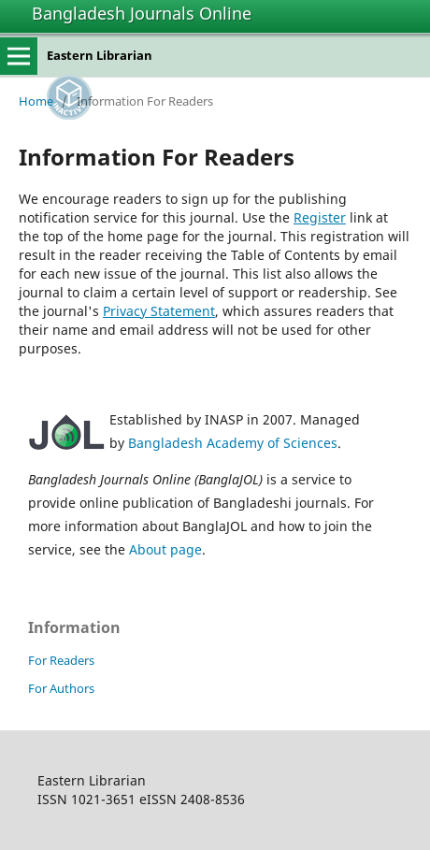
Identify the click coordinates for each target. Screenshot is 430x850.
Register (320, 217)
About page (165, 549)
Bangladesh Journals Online (141, 13)
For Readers (61, 660)
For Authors (61, 688)
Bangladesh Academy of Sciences (232, 443)
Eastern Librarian (99, 55)
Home (36, 101)
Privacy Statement (159, 311)
